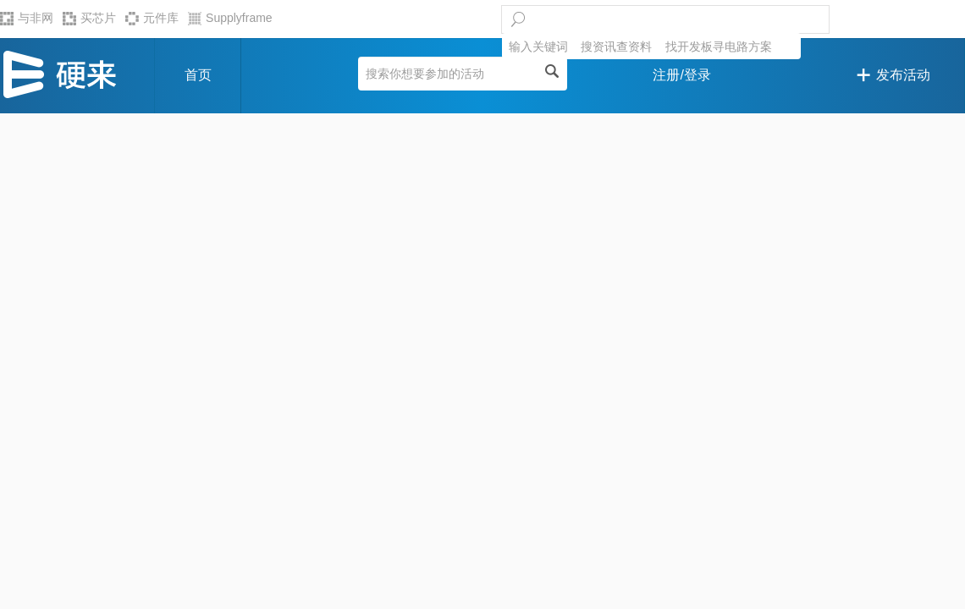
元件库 (152, 18)
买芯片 (89, 18)
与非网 (26, 18)
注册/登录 (681, 75)
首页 (198, 75)
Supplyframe (230, 18)
